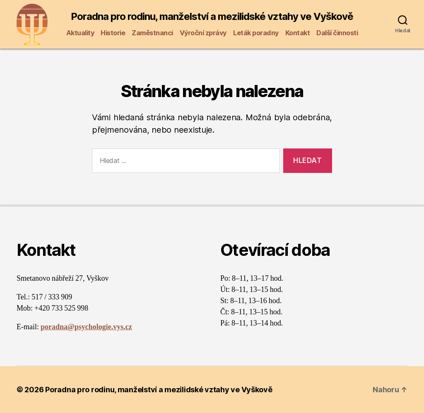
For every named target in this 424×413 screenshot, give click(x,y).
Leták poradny (256, 33)
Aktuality (80, 33)
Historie (113, 33)
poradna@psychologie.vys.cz (86, 327)
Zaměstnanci (152, 33)
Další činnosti (337, 33)
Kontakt (297, 33)
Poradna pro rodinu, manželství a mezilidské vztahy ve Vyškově (212, 17)
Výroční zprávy (203, 33)
